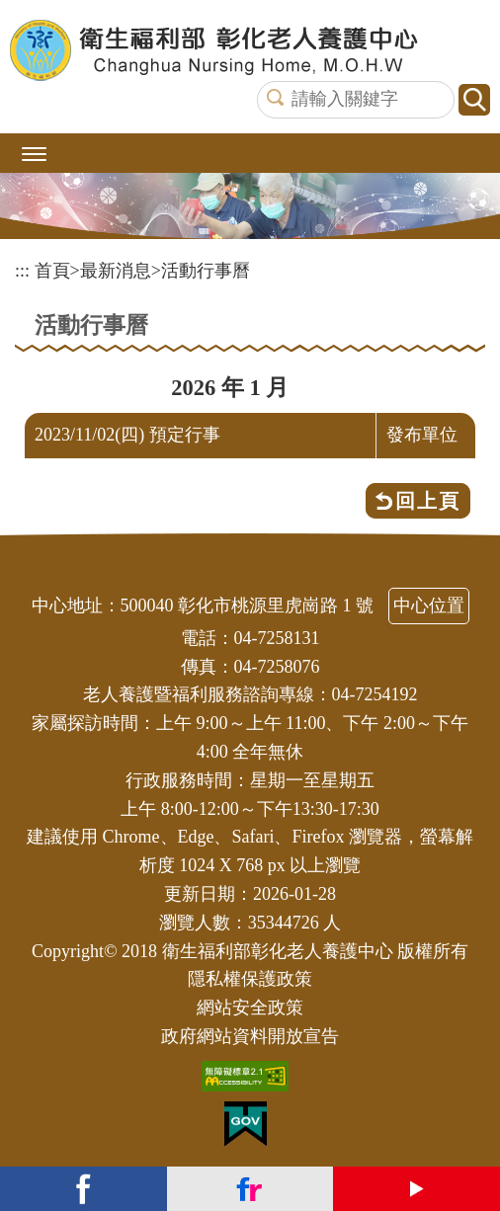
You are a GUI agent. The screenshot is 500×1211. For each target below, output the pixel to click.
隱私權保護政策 (250, 979)
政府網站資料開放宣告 (250, 1036)
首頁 (52, 271)
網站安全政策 (250, 1007)
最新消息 (115, 271)
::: (22, 271)
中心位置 (428, 605)
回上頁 (427, 501)
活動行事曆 (205, 271)
